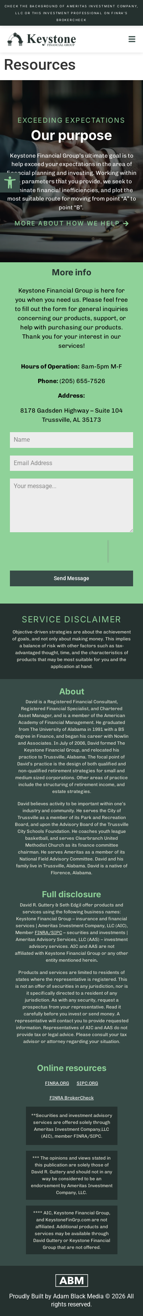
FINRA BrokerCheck (72, 1098)
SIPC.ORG (87, 1083)
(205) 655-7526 (82, 381)
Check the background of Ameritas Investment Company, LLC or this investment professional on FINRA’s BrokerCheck (72, 13)
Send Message (71, 578)
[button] (10, 182)
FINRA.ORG (57, 1083)
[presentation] (59, 551)
